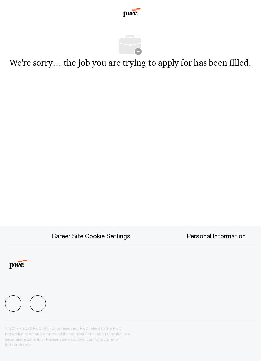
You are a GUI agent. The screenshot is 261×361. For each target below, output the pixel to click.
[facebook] (13, 303)
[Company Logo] (132, 10)
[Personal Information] (216, 236)
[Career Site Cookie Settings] (91, 236)
